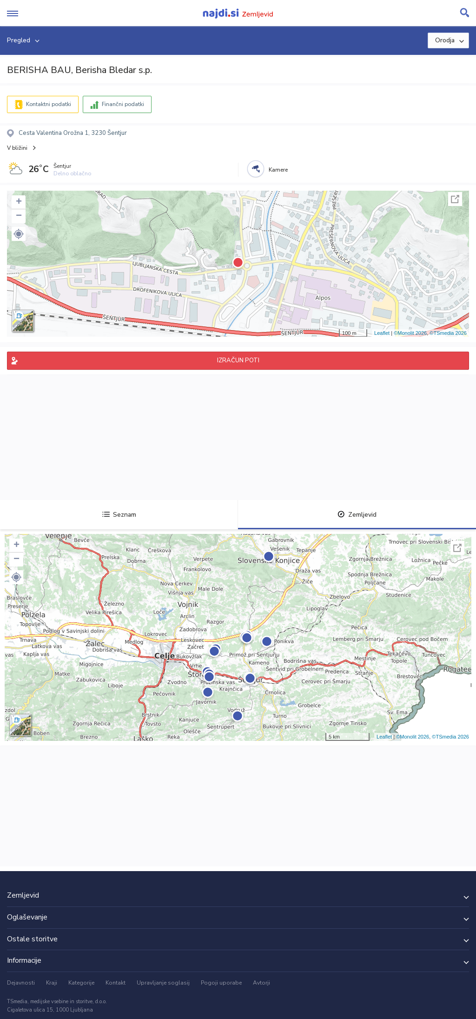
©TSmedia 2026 (448, 333)
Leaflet (382, 333)
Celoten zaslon (455, 199)
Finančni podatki (123, 104)
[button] (19, 234)
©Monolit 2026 (410, 333)
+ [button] (19, 202)
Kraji (51, 982)
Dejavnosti (21, 982)
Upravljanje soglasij (163, 982)
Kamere (278, 169)
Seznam (119, 514)
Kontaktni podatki (48, 104)
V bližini (17, 148)
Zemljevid (357, 514)
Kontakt (116, 982)
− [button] (19, 216)
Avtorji (261, 982)
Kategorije (81, 982)
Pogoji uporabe (221, 982)
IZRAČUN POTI (238, 360)
